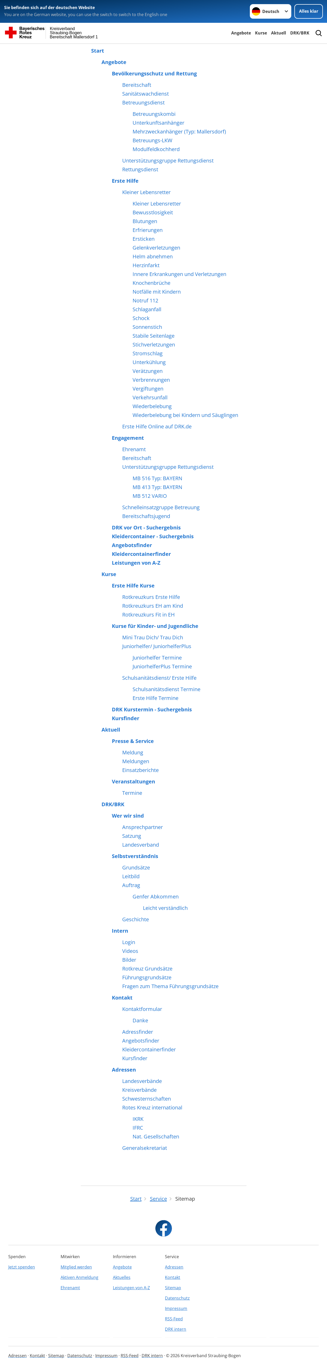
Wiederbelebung (152, 406)
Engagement (128, 438)
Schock (141, 318)
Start (97, 51)
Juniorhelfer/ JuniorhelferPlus (156, 646)
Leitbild (131, 876)
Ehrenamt (134, 449)
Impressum (176, 1308)
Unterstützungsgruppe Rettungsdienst (168, 161)
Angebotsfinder (132, 545)
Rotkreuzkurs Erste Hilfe (151, 597)
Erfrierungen (148, 230)
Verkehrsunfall (150, 397)
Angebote (241, 33)
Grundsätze (136, 868)
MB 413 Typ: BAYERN (157, 487)
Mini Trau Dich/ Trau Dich (152, 637)
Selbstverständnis (135, 856)
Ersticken (144, 239)
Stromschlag (148, 353)
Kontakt (122, 998)
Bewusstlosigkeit (153, 212)
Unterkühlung (149, 362)
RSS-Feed (174, 1319)
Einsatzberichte (140, 770)
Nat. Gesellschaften (156, 1137)
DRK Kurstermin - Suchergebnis (152, 709)
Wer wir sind (128, 816)
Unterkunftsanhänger (158, 123)
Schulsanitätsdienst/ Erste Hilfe (159, 678)
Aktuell (278, 33)
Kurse (261, 33)
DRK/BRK (299, 33)
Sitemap (173, 1288)
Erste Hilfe (125, 181)
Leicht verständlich (165, 908)
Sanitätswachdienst (145, 94)
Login (128, 942)
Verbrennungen (151, 380)
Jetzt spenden (21, 1267)
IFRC (138, 1128)
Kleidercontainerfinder (141, 554)
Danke (140, 1020)
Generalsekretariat (144, 1148)
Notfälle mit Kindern (157, 292)
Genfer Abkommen (156, 897)
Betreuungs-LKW (152, 140)
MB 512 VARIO (150, 496)
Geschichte (135, 919)
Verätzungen (148, 371)
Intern (120, 931)
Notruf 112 (145, 301)
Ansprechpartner (142, 827)
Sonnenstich (147, 327)
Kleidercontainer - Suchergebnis (153, 536)
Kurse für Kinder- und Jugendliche (155, 626)
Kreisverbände (139, 1090)
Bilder (129, 960)
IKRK (138, 1119)
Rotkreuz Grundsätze (147, 969)
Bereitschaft (136, 85)
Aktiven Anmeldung (79, 1277)
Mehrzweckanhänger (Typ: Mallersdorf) (179, 132)
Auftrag (131, 885)
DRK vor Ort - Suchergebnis (146, 528)
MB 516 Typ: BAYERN (157, 478)
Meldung (132, 752)
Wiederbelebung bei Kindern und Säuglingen (185, 415)
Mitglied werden (76, 1267)
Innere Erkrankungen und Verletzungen (179, 274)
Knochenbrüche (151, 283)
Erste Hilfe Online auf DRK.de (157, 426)
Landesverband (140, 845)
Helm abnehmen (153, 256)
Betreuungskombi (154, 114)
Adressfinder (137, 1032)
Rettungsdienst (140, 169)
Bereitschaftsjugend (146, 516)
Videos (130, 951)
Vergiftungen (148, 389)
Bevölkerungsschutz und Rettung (154, 73)
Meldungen (135, 761)
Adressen (124, 1070)
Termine (132, 793)
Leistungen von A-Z (136, 563)
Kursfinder (125, 718)
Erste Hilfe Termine (155, 698)
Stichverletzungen (154, 345)
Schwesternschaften (146, 1099)
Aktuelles (121, 1277)
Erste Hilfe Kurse (133, 586)
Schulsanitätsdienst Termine (166, 689)
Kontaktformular (142, 1009)
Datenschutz (177, 1298)
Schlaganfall (147, 309)
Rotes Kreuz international (152, 1107)
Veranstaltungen (133, 781)
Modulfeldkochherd (156, 149)
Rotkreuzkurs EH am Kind (152, 606)
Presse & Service (133, 741)
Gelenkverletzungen (156, 248)
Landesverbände (142, 1081)
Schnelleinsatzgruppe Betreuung (161, 507)
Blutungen (145, 221)
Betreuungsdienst (143, 103)
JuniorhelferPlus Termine (162, 666)
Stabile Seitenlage (154, 336)
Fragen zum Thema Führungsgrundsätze (170, 986)
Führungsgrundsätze (146, 977)
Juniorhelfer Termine (157, 658)
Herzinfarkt (146, 265)
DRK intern (175, 1329)
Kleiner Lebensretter (146, 192)
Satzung (131, 836)
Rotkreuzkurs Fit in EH (148, 615)
